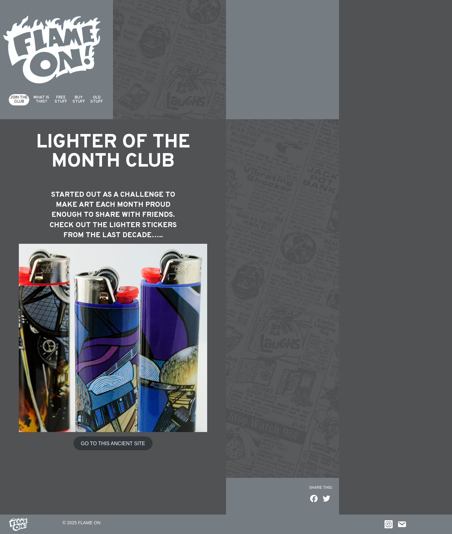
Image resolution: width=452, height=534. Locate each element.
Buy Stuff (79, 99)
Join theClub (19, 99)
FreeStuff (61, 99)
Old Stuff (96, 99)
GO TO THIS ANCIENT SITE (113, 443)
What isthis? (41, 99)
